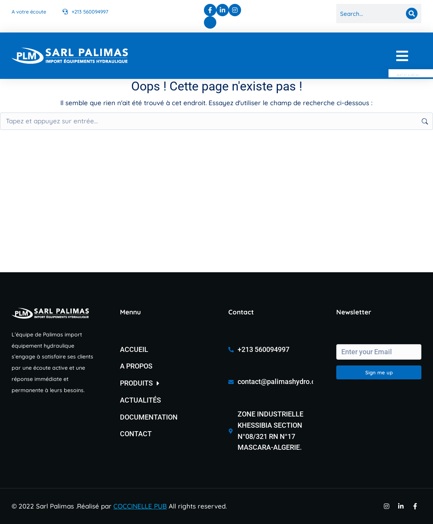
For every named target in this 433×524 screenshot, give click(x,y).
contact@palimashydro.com (281, 381)
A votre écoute (29, 12)
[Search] (412, 13)
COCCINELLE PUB (140, 506)
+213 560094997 (90, 12)
